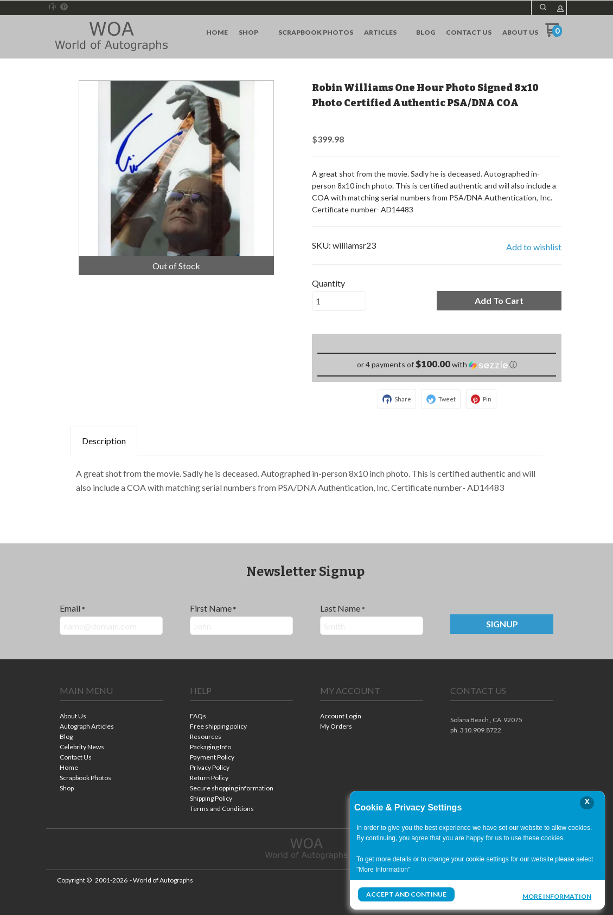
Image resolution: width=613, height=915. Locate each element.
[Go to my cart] (553, 33)
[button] (543, 7)
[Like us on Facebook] (52, 7)
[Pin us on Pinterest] (64, 7)
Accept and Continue (406, 894)
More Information (556, 895)
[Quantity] (339, 301)
